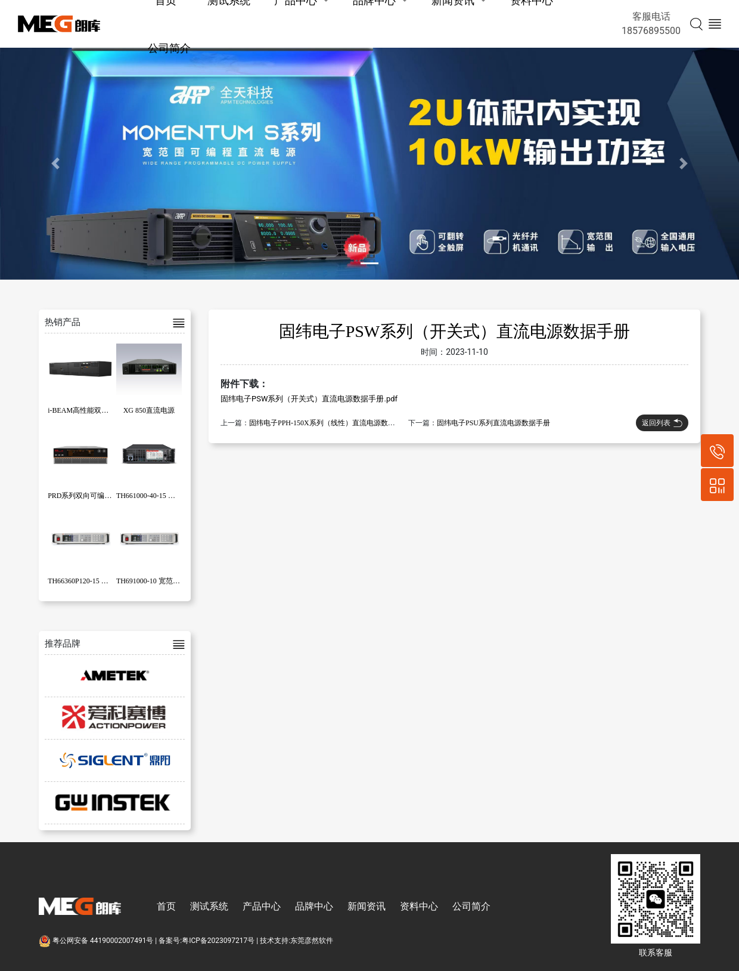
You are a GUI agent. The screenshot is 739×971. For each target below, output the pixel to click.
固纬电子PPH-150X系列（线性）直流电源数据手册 (329, 423)
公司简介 (169, 48)
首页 (166, 906)
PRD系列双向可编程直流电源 (94, 495)
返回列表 (662, 423)
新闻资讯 (366, 906)
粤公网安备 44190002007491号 (97, 940)
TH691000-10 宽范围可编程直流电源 (173, 581)
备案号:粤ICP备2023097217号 (206, 940)
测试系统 (209, 906)
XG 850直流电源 (149, 410)
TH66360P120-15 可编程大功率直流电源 (110, 581)
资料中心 (419, 906)
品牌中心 (314, 906)
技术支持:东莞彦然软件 (296, 940)
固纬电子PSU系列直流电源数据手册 (493, 423)
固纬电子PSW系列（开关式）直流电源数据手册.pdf (309, 398)
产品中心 (262, 906)
